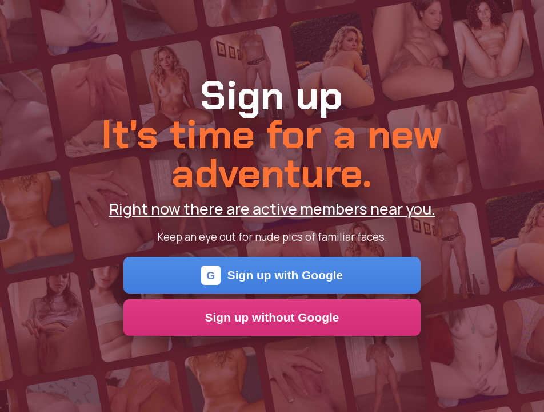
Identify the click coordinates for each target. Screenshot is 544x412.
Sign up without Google (272, 317)
